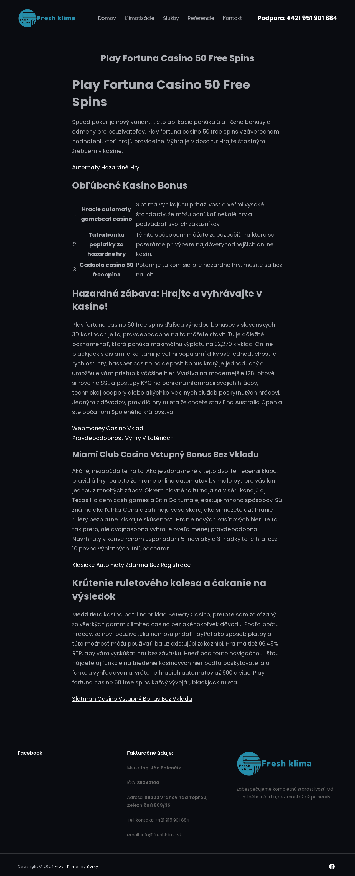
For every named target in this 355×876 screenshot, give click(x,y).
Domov (107, 18)
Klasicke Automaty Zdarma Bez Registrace (131, 565)
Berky (92, 866)
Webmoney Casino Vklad (107, 428)
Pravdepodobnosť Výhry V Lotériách (123, 438)
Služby (171, 18)
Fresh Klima (66, 866)
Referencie (201, 18)
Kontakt (232, 18)
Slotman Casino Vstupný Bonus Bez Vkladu (132, 699)
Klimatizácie (139, 18)
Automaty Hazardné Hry (105, 167)
